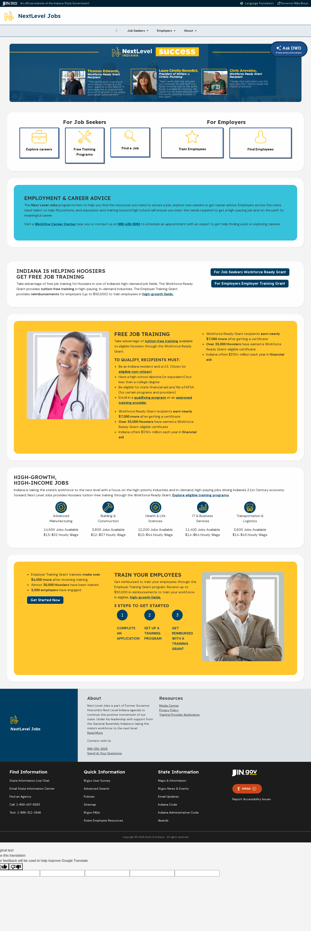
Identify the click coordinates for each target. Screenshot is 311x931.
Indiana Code (167, 804)
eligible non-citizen (135, 371)
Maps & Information (172, 781)
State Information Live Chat (29, 781)
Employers (164, 31)
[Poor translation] (16, 866)
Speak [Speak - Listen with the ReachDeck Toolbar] (246, 789)
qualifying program (150, 397)
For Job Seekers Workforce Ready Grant (250, 272)
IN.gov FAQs (92, 812)
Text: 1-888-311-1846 (25, 812)
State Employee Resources (103, 820)
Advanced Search (96, 788)
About (188, 31)
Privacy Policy (169, 710)
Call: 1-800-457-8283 (25, 804)
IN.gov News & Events (173, 788)
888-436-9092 (129, 224)
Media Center (169, 705)
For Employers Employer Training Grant (250, 283)
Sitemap (90, 804)
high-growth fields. (158, 294)
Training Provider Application (179, 714)
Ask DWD (288, 49)
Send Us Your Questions (104, 753)
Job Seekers (136, 31)
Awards (163, 820)
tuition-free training (161, 341)
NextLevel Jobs (39, 15)
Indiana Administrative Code (178, 812)
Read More (95, 732)
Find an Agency (20, 796)
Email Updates (168, 796)
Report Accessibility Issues (251, 799)
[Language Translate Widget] (257, 3)
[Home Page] (116, 31)
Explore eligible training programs (200, 495)
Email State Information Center (32, 788)
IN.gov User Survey (97, 781)
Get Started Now (45, 600)
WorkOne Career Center (55, 224)
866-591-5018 (97, 748)
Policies (89, 796)
